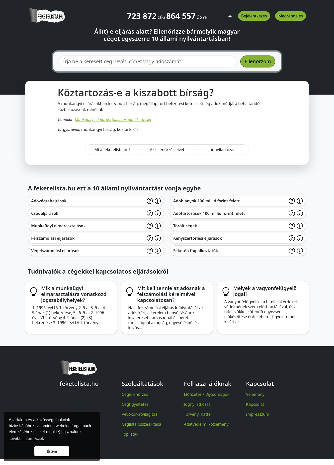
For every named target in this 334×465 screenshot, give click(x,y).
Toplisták (130, 434)
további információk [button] (26, 438)
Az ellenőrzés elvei (167, 149)
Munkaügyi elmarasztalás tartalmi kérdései (113, 119)
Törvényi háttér (198, 414)
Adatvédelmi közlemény (206, 424)
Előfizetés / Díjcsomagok (207, 394)
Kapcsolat (255, 404)
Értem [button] (52, 451)
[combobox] (147, 61)
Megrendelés (290, 16)
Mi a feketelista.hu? (112, 149)
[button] (230, 14)
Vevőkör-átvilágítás (139, 414)
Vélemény (255, 394)
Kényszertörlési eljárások (197, 238)
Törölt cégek (185, 226)
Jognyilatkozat (221, 149)
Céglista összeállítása (141, 424)
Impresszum (257, 414)
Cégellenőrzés (135, 394)
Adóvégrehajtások (49, 201)
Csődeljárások (44, 213)
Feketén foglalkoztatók (195, 250)
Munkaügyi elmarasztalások (58, 226)
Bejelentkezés (254, 16)
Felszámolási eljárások (53, 238)
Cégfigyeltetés (135, 404)
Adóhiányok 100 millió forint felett (206, 201)
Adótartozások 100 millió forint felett (209, 213)
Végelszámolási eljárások (55, 250)
